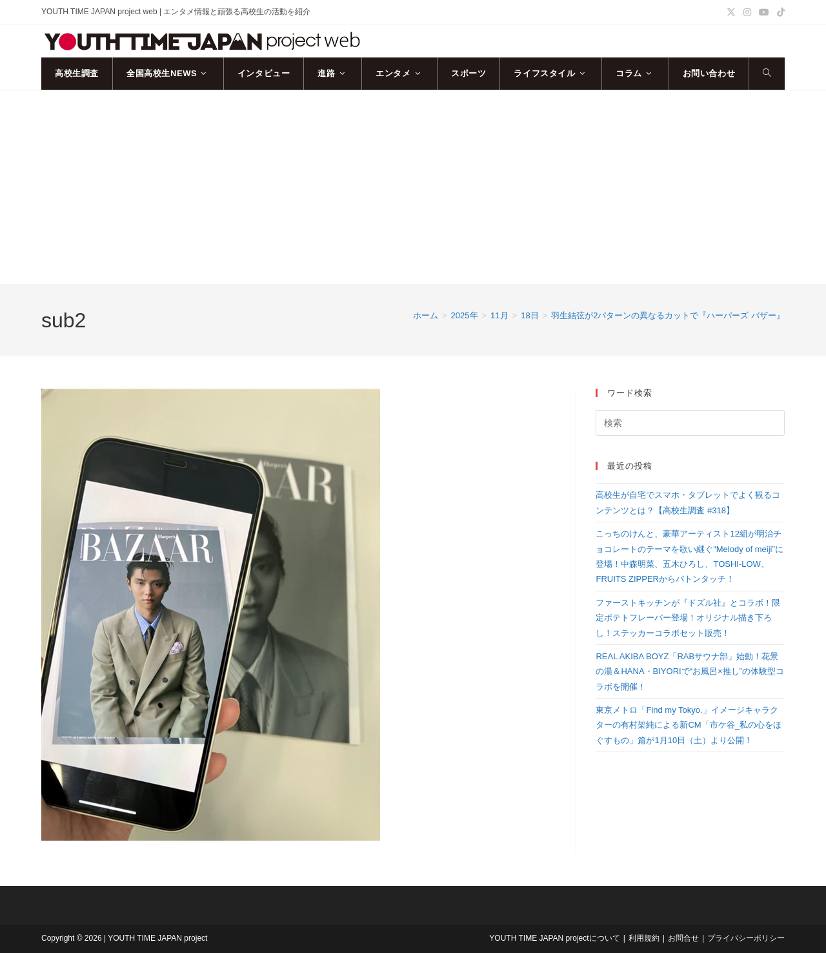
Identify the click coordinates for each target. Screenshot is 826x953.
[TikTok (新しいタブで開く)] (779, 12)
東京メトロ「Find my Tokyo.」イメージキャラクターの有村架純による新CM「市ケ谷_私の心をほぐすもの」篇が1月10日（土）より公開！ (688, 725)
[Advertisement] (413, 187)
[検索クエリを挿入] (690, 423)
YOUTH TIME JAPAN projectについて (554, 938)
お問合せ (683, 938)
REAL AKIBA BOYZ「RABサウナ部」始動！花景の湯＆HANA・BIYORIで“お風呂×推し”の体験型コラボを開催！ (689, 671)
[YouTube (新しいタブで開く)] (764, 12)
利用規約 (644, 938)
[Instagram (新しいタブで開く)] (747, 12)
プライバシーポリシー (746, 938)
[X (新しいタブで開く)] (731, 12)
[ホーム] (425, 315)
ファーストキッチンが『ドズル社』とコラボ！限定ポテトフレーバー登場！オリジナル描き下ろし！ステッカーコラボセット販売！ (688, 618)
